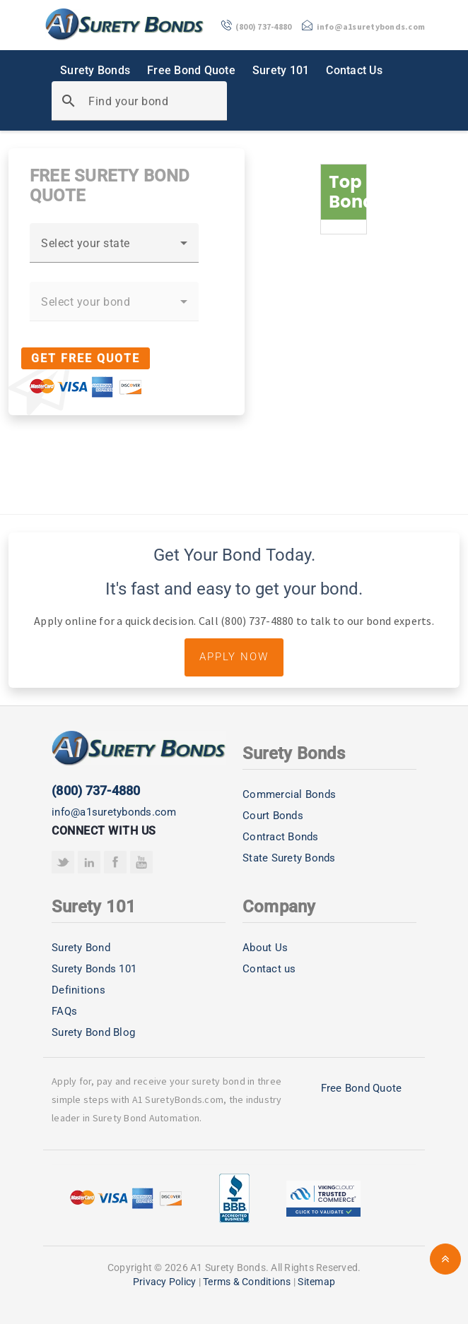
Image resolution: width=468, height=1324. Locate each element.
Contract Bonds (280, 836)
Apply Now (234, 656)
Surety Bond (81, 947)
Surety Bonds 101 (94, 968)
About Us (265, 947)
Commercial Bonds (289, 794)
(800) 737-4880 (96, 790)
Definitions (78, 990)
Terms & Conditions (247, 1281)
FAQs (64, 1011)
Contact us (269, 968)
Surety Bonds (95, 70)
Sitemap (316, 1281)
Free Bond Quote (191, 70)
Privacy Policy (165, 1281)
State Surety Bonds (289, 858)
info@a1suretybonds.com (114, 812)
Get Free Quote (85, 358)
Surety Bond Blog (93, 1032)
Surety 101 (281, 70)
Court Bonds (272, 815)
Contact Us (354, 70)
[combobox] (114, 248)
